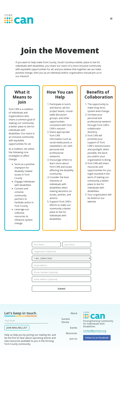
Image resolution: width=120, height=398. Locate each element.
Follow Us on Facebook (96, 337)
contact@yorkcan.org (94, 330)
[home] (18, 18)
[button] (111, 18)
